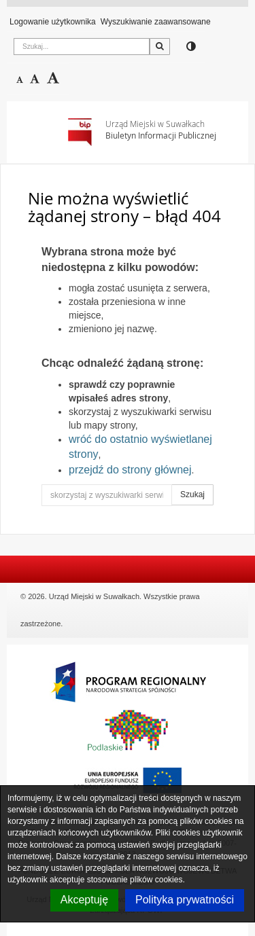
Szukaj (192, 494)
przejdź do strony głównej (130, 469)
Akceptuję (84, 899)
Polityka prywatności (184, 899)
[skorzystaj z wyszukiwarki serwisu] (106, 495)
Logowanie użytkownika (53, 21)
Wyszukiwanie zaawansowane (156, 21)
